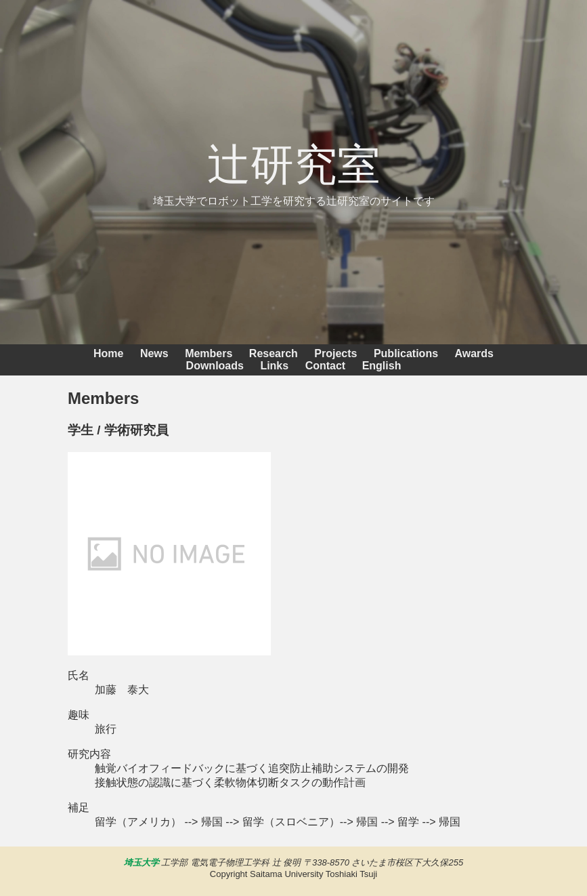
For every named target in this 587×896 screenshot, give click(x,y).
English (381, 365)
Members (208, 353)
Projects (335, 353)
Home (108, 353)
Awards (474, 353)
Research (273, 353)
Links (274, 365)
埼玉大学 (141, 862)
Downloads (215, 365)
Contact (325, 365)
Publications (406, 353)
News (154, 353)
